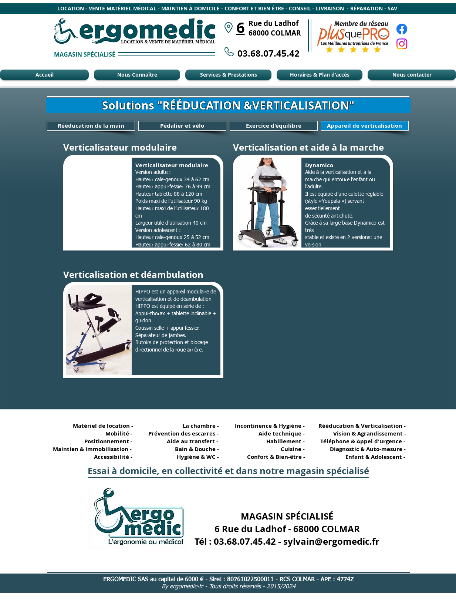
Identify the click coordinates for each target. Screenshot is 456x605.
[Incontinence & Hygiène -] (270, 426)
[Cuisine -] (282, 449)
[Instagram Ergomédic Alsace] (402, 44)
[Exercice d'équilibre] (274, 126)
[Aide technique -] (282, 433)
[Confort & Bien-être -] (273, 457)
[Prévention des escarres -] (183, 433)
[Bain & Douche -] (196, 449)
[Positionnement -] (110, 441)
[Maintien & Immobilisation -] (91, 449)
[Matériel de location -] (104, 426)
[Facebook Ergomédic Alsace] (402, 29)
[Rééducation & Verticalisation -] (363, 426)
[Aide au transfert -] (190, 441)
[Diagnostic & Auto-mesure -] (364, 449)
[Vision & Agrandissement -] (367, 433)
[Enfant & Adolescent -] (372, 457)
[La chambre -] (196, 426)
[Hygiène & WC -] (196, 457)
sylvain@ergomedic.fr (331, 541)
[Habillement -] (282, 441)
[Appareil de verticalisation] (365, 126)
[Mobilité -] (110, 433)
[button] (143, 203)
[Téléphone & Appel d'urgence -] (362, 441)
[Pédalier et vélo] (182, 126)
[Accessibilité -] (110, 457)
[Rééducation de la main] (91, 126)
